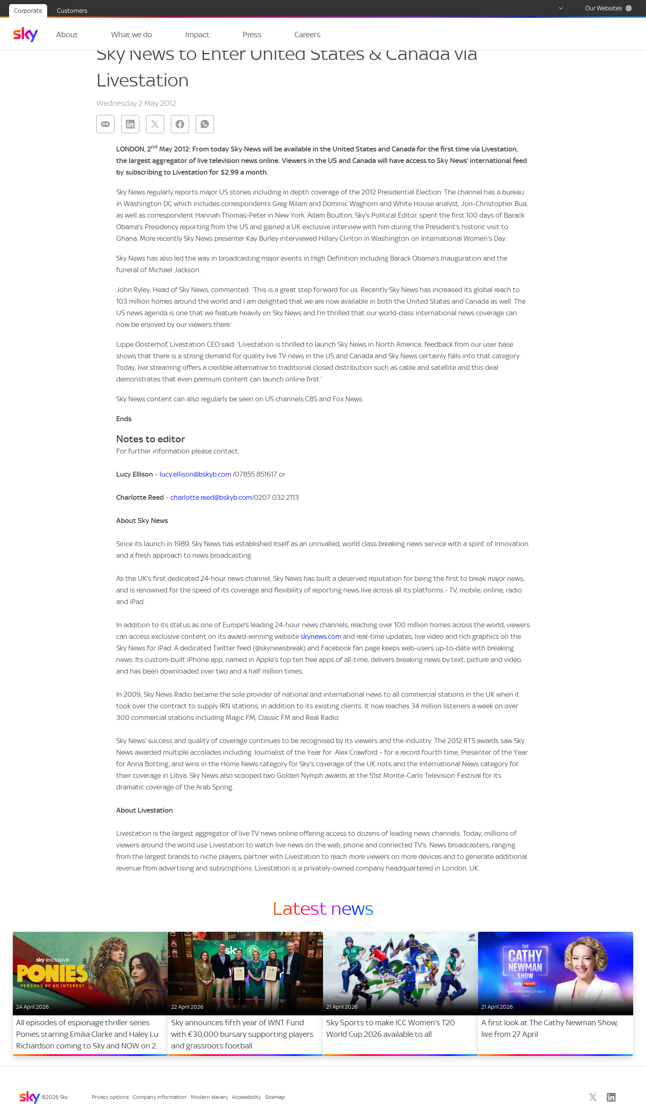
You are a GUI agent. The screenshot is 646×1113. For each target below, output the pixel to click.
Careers (288, 34)
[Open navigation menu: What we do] (157, 34)
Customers (72, 10)
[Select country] (553, 8)
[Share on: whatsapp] (205, 141)
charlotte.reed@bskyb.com (211, 514)
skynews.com (321, 653)
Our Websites (608, 8)
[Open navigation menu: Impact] (209, 34)
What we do (126, 34)
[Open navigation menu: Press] (256, 34)
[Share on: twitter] (155, 141)
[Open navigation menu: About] (88, 34)
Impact (187, 34)
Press (237, 34)
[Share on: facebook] (180, 141)
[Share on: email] (105, 141)
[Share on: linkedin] (130, 141)
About (67, 34)
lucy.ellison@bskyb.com (195, 491)
